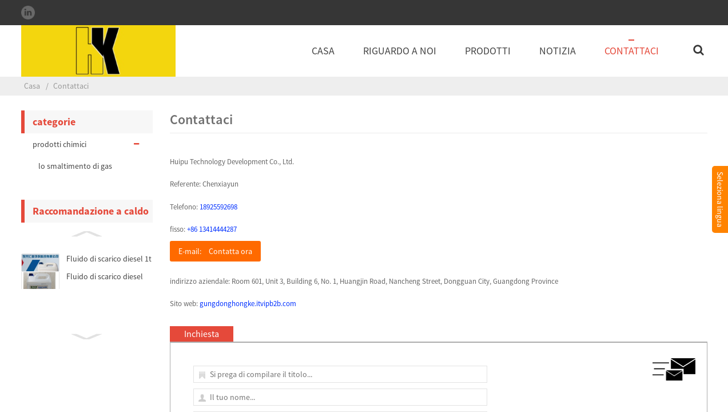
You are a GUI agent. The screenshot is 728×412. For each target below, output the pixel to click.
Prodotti (488, 50)
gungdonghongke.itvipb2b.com (248, 303)
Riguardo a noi (399, 50)
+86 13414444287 (212, 229)
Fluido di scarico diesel (104, 276)
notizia (557, 50)
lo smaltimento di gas (75, 166)
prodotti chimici (87, 144)
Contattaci (631, 50)
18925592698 (218, 207)
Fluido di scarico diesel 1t (109, 258)
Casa (323, 50)
